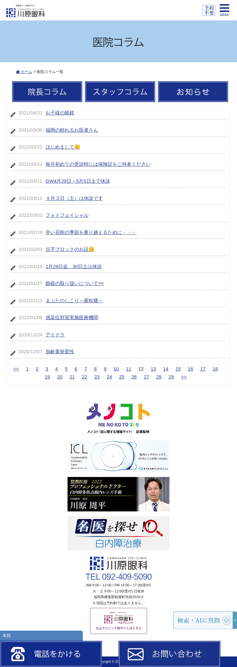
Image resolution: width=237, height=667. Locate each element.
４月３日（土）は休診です (74, 198)
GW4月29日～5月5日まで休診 (78, 181)
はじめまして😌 (63, 147)
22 (84, 376)
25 (122, 376)
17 (202, 368)
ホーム (24, 72)
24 (109, 376)
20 (59, 376)
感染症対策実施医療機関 (72, 317)
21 (72, 376)
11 (128, 368)
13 (153, 368)
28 (159, 376)
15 (178, 368)
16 (190, 368)
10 (116, 368)
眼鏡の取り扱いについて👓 (75, 283)
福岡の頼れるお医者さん (72, 130)
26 (134, 376)
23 (97, 376)
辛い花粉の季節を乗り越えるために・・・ (91, 232)
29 (171, 376)
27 (146, 376)
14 (166, 368)
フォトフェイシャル (67, 215)
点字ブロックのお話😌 (70, 249)
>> (184, 376)
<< (16, 368)
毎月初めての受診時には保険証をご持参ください (98, 164)
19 (47, 376)
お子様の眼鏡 (60, 112)
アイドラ (55, 334)
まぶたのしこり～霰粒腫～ (74, 300)
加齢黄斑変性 (60, 351)
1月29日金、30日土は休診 (74, 266)
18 (215, 368)
